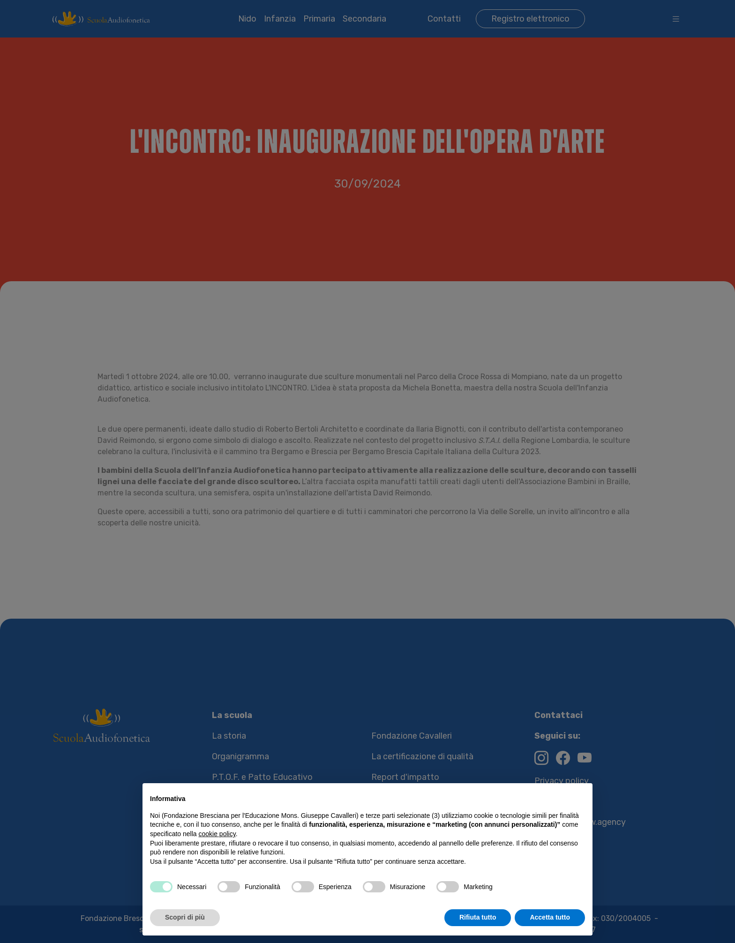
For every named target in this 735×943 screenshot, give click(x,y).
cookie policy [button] (217, 834)
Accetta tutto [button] (550, 917)
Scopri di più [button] (185, 917)
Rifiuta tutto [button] (477, 917)
